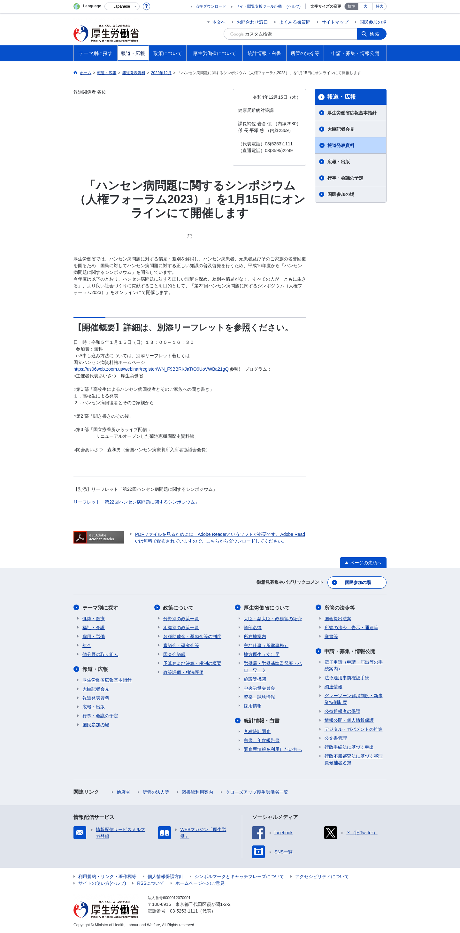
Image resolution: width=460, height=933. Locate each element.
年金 (86, 645)
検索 (375, 33)
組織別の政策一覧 (181, 627)
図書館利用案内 (197, 791)
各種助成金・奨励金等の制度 (192, 636)
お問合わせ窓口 (252, 22)
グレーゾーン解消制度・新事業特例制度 (354, 699)
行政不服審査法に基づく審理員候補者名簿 (354, 759)
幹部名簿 (253, 627)
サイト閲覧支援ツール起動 (259, 6)
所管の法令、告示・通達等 (351, 627)
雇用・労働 (93, 636)
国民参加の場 (373, 22)
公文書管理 (336, 737)
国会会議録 (174, 654)
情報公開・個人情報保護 (349, 719)
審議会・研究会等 (181, 645)
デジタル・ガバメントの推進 (354, 728)
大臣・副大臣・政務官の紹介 (273, 618)
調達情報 (333, 686)
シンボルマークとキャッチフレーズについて (239, 876)
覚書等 (331, 636)
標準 (351, 6)
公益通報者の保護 (342, 710)
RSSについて (150, 882)
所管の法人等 (155, 791)
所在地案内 (255, 636)
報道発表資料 (340, 145)
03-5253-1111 (184, 910)
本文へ (219, 22)
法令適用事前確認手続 (347, 677)
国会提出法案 (338, 618)
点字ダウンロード (210, 6)
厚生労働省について (267, 607)
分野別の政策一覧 (181, 618)
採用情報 (253, 705)
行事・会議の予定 (345, 178)
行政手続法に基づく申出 (349, 746)
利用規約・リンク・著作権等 (107, 876)
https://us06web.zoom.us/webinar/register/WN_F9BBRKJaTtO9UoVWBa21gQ (151, 369)
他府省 (123, 791)
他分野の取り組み (100, 654)
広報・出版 (338, 161)
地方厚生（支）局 (262, 654)
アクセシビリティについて (322, 876)
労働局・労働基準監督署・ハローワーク (273, 666)
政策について (178, 607)
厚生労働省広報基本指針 (352, 112)
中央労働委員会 (259, 687)
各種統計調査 (257, 731)
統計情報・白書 (262, 720)
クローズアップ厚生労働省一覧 (257, 791)
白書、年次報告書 (262, 740)
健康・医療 (93, 618)
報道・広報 (341, 97)
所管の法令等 (340, 607)
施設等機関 (255, 678)
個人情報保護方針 (165, 876)
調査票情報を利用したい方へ (273, 749)
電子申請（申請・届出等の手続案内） (354, 665)
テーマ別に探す (100, 607)
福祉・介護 (93, 627)
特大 (379, 6)
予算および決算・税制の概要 (192, 663)
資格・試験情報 (259, 696)
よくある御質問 (294, 22)
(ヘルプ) (294, 6)
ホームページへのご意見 (200, 882)
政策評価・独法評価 (183, 672)
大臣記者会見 (340, 129)
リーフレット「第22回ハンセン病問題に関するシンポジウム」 (136, 502)
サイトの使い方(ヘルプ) (102, 882)
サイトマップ (335, 22)
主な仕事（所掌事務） (266, 645)
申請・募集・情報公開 (350, 651)
